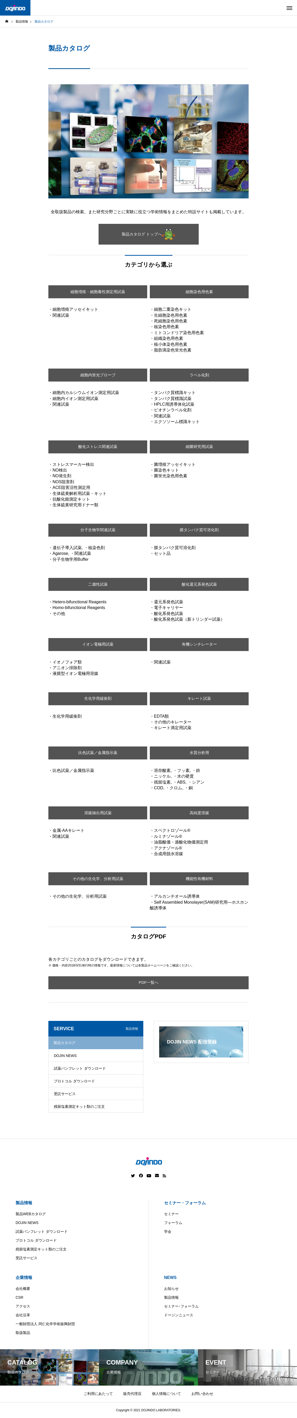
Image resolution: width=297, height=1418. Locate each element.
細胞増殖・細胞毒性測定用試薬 (98, 291)
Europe (175, 1414)
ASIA (195, 1414)
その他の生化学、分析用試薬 (98, 878)
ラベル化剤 (199, 375)
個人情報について (166, 1394)
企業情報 (24, 1277)
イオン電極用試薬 (97, 644)
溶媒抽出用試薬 (97, 813)
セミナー (171, 1214)
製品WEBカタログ (31, 1214)
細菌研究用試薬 (199, 447)
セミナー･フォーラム (181, 1306)
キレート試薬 (199, 698)
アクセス (23, 1306)
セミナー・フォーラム (185, 1203)
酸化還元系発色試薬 (199, 584)
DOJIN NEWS (65, 1056)
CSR (19, 1297)
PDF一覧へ (148, 982)
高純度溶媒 (199, 813)
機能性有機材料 (199, 878)
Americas (134, 1414)
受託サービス (65, 1094)
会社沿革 (23, 1315)
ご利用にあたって (98, 1394)
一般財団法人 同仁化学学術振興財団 (45, 1324)
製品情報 (24, 1203)
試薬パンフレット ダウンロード (80, 1068)
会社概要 (23, 1288)
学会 (167, 1231)
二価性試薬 (97, 584)
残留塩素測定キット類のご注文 (79, 1106)
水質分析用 (199, 753)
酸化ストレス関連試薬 (98, 447)
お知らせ (171, 1288)
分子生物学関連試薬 (98, 530)
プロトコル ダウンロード (74, 1081)
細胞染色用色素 (199, 291)
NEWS (170, 1277)
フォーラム (173, 1223)
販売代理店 (132, 1394)
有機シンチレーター (199, 644)
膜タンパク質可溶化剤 (199, 530)
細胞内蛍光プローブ (98, 375)
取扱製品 (23, 1333)
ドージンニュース (178, 1315)
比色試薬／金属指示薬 (98, 753)
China (155, 1414)
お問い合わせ (202, 1394)
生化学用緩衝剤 (97, 698)
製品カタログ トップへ (148, 234)
